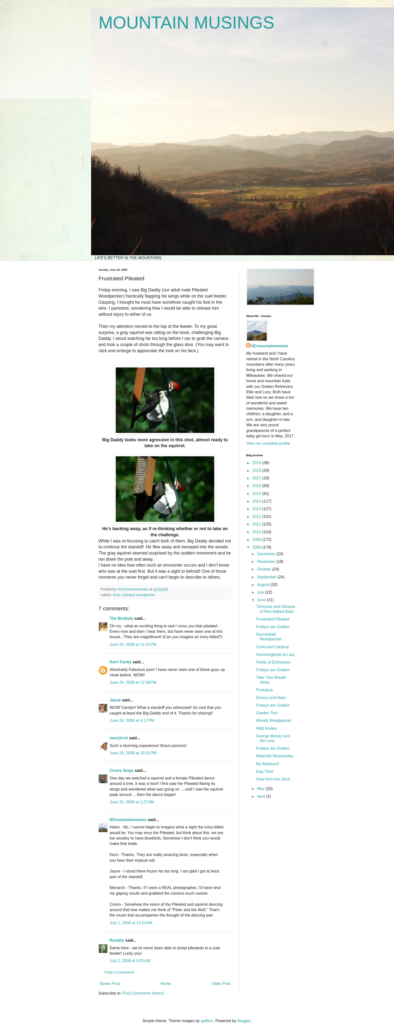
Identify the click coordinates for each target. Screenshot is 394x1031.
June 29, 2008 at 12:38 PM (133, 682)
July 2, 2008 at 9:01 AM (130, 961)
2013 (257, 509)
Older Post (221, 984)
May (261, 789)
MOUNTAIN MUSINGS (186, 22)
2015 (257, 494)
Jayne (115, 700)
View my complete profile (268, 443)
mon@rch (119, 738)
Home (166, 984)
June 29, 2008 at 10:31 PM (133, 753)
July (261, 592)
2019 (257, 463)
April (261, 796)
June (262, 600)
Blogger (243, 1021)
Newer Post (110, 984)
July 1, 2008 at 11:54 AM (131, 923)
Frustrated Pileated (272, 619)
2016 (257, 486)
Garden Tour (267, 713)
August (263, 585)
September (267, 577)
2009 (257, 540)
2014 (257, 501)
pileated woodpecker (139, 595)
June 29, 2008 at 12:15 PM (133, 644)
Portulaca (264, 690)
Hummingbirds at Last (275, 654)
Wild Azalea (266, 728)
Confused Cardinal (272, 647)
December (266, 554)
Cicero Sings (122, 770)
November (266, 561)
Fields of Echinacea (273, 662)
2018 (257, 470)
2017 (257, 478)
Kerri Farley (120, 662)
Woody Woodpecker (273, 720)
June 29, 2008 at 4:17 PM (132, 720)
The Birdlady (121, 618)
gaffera (207, 1021)
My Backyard (267, 764)
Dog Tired (264, 771)
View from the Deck (273, 779)
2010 (257, 532)
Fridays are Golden (273, 627)
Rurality (117, 940)
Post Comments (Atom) (143, 993)
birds (116, 595)
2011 (257, 524)
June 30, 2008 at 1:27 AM (132, 802)
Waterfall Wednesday (274, 756)
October (264, 569)
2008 (257, 547)
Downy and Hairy (271, 698)
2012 (257, 516)
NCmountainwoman (128, 820)
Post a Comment (119, 972)
